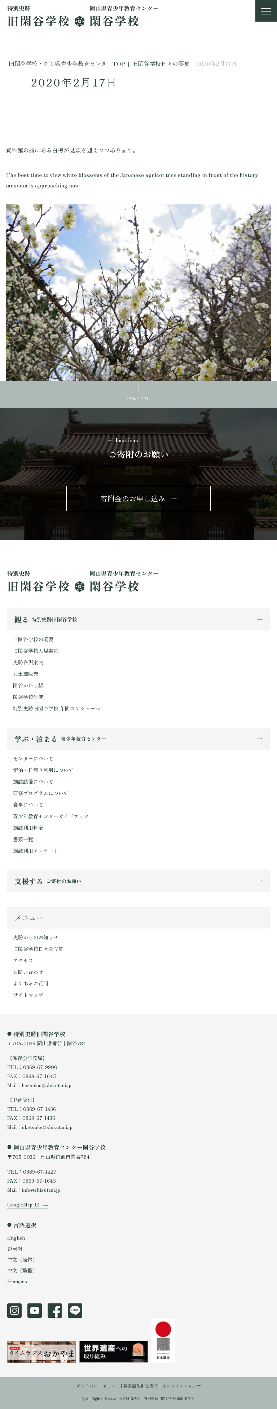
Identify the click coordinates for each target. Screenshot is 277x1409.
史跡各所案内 (28, 662)
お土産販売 (25, 673)
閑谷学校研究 (28, 696)
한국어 (14, 1248)
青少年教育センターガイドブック (51, 816)
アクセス (23, 960)
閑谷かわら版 (28, 685)
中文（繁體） (22, 1270)
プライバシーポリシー (97, 1386)
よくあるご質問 (30, 983)
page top (138, 396)
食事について (28, 804)
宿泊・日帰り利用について (43, 770)
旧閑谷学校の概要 (33, 639)
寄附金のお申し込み (132, 498)
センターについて (33, 758)
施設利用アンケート (35, 850)
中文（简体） (22, 1259)
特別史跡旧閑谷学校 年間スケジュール (56, 708)
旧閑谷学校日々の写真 (38, 948)
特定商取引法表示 (140, 1386)
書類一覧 (23, 839)
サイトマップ (28, 994)
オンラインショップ (181, 1386)
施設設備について (33, 781)
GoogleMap (19, 1204)
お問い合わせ (28, 971)
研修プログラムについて (41, 793)
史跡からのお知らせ (35, 937)
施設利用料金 (28, 827)
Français (17, 1281)
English (16, 1237)
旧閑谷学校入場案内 (35, 650)
